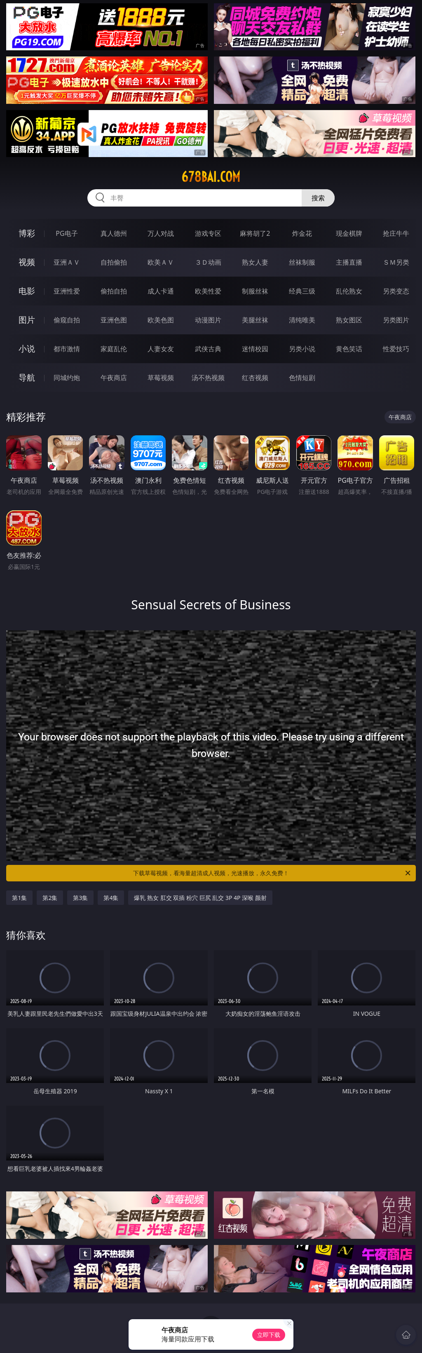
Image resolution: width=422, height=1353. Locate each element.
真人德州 (114, 233)
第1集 (19, 898)
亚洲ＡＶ (67, 262)
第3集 (80, 898)
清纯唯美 (302, 319)
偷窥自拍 (67, 319)
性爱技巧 (396, 348)
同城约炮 (67, 377)
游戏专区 (208, 233)
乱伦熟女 (349, 291)
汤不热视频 (208, 377)
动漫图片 (208, 319)
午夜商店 (114, 377)
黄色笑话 (349, 348)
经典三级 (302, 291)
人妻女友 (161, 348)
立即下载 (268, 1335)
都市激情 (67, 348)
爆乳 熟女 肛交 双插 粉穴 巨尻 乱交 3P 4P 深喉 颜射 (200, 898)
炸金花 (302, 233)
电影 (27, 290)
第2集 (49, 898)
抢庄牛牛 (396, 233)
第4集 (110, 898)
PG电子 (66, 233)
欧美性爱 (208, 291)
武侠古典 (208, 348)
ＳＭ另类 (396, 262)
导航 (27, 377)
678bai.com (210, 177)
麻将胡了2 (255, 233)
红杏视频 (255, 377)
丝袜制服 (302, 262)
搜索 (318, 197)
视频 (27, 262)
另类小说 (302, 348)
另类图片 (396, 319)
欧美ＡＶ (161, 262)
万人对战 (161, 233)
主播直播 (349, 262)
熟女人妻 (255, 262)
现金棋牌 (349, 233)
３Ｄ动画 (208, 262)
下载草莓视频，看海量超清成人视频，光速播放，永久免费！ (272, 873)
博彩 (27, 233)
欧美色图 (161, 319)
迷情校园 (255, 348)
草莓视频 (161, 377)
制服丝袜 (255, 291)
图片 (27, 319)
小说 (27, 348)
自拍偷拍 (114, 262)
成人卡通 (161, 291)
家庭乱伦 (114, 348)
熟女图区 (349, 319)
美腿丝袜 (255, 319)
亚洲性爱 (67, 291)
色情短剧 (302, 377)
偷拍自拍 (114, 291)
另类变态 (396, 291)
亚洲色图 (114, 319)
